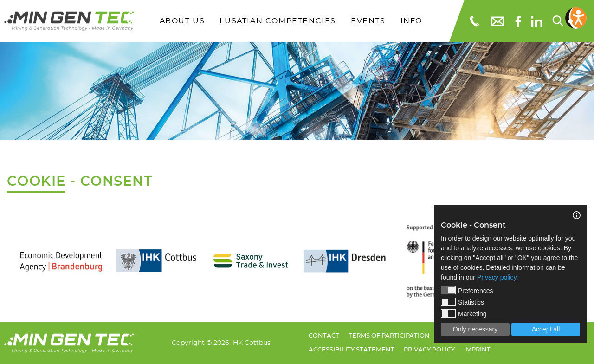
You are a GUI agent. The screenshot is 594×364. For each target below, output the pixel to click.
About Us (182, 21)
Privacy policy (429, 350)
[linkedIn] (536, 21)
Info (411, 21)
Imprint (477, 350)
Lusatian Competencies (278, 21)
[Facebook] (518, 20)
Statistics (462, 302)
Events (368, 21)
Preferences (467, 290)
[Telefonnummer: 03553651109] (473, 20)
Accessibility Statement (351, 350)
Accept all (546, 329)
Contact (324, 336)
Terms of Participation (389, 336)
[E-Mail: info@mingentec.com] (497, 20)
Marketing (463, 313)
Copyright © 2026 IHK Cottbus (221, 342)
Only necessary (475, 329)
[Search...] (557, 20)
